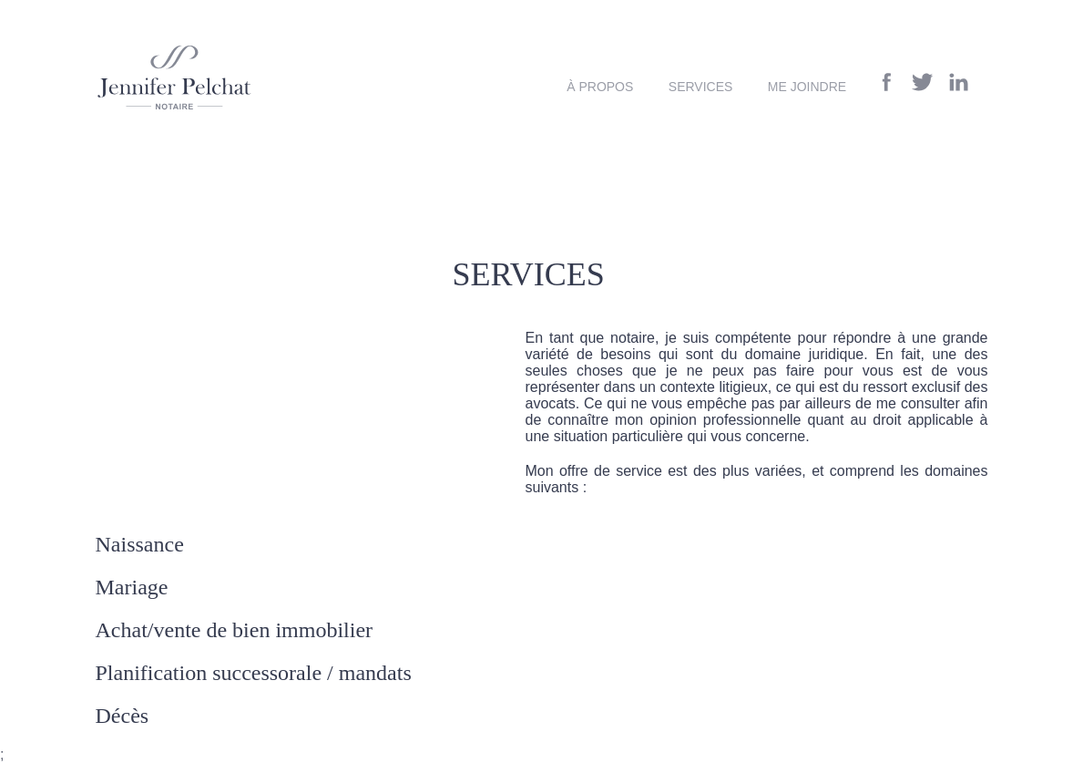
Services (701, 86)
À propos (600, 86)
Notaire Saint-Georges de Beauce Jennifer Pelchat (174, 77)
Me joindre (807, 86)
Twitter (922, 82)
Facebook (886, 82)
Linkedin (958, 82)
